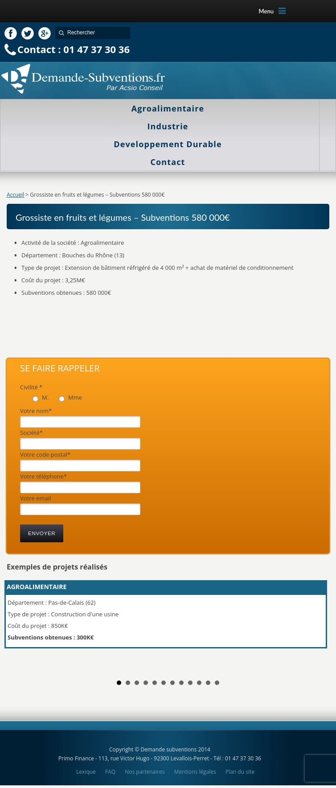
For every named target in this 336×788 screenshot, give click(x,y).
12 (217, 683)
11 (208, 683)
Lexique (86, 772)
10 (199, 683)
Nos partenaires (144, 772)
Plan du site (239, 772)
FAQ (110, 772)
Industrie (168, 126)
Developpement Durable (167, 144)
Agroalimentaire (167, 108)
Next (318, 624)
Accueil (15, 194)
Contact (168, 161)
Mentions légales (195, 772)
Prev (18, 624)
